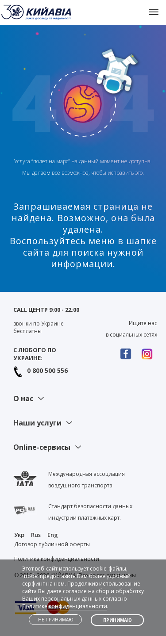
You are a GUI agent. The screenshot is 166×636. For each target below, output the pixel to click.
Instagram (149, 353)
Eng (52, 535)
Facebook (128, 353)
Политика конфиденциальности (56, 559)
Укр (19, 535)
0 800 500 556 (47, 370)
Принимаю (117, 620)
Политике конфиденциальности (64, 606)
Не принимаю (55, 620)
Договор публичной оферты (52, 544)
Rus (36, 535)
